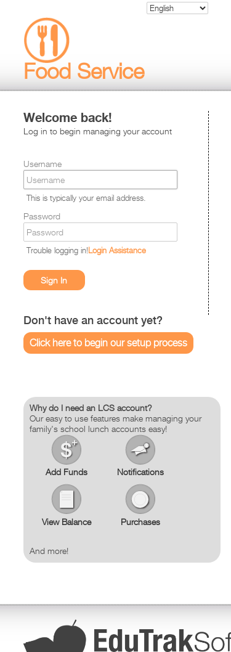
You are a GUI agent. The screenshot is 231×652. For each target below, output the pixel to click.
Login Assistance (117, 250)
